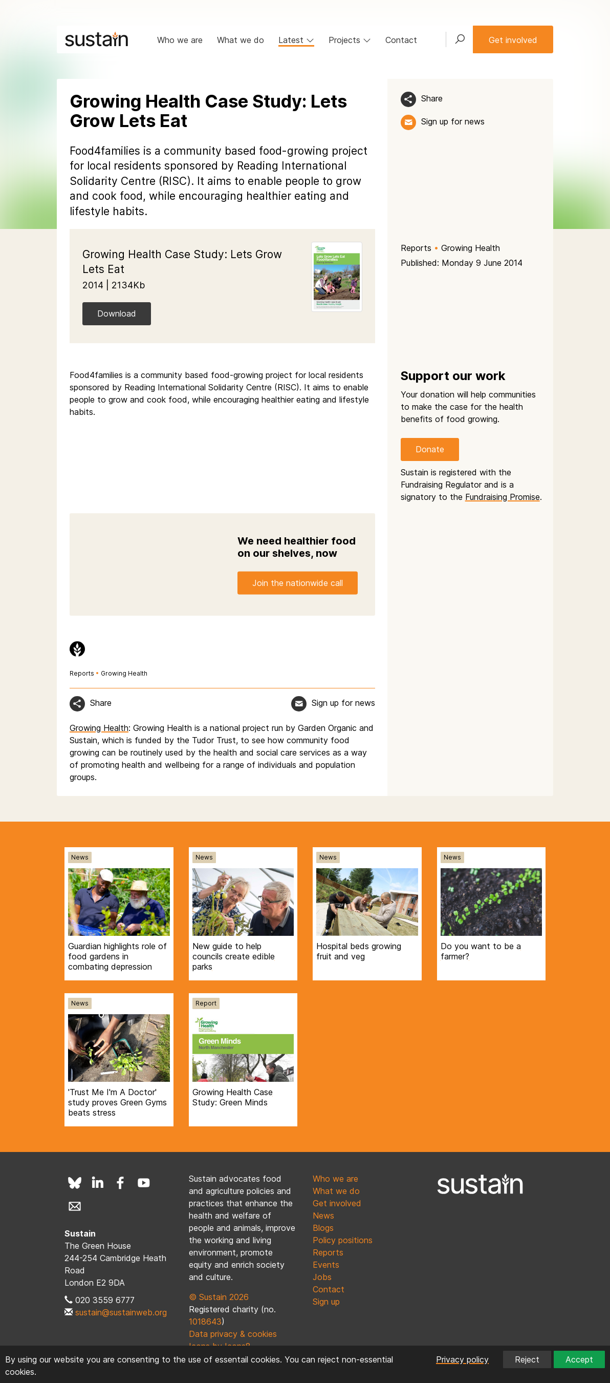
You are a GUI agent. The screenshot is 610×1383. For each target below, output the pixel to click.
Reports (416, 248)
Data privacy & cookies (233, 1334)
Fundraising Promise (502, 497)
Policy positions (343, 1240)
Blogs (323, 1228)
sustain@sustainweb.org (121, 1312)
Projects (350, 40)
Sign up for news (453, 121)
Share (432, 98)
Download (116, 313)
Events (326, 1265)
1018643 (205, 1321)
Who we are (180, 40)
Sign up (326, 1301)
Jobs (322, 1277)
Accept (579, 1359)
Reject (527, 1359)
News (80, 857)
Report (205, 1003)
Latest (296, 40)
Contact (401, 40)
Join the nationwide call (297, 583)
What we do (240, 40)
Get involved (513, 40)
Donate (430, 449)
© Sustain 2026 (219, 1297)
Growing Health (470, 248)
